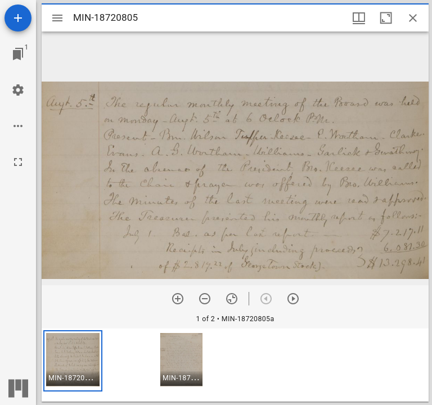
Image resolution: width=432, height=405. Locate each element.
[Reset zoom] (231, 298)
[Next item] (293, 298)
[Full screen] (18, 162)
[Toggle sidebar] (57, 18)
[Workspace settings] (18, 90)
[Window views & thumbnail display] (358, 18)
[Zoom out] (204, 298)
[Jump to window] (18, 54)
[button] (73, 361)
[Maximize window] (385, 18)
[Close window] (412, 18)
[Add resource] (18, 18)
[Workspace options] (18, 126)
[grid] (235, 365)
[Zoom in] (177, 298)
